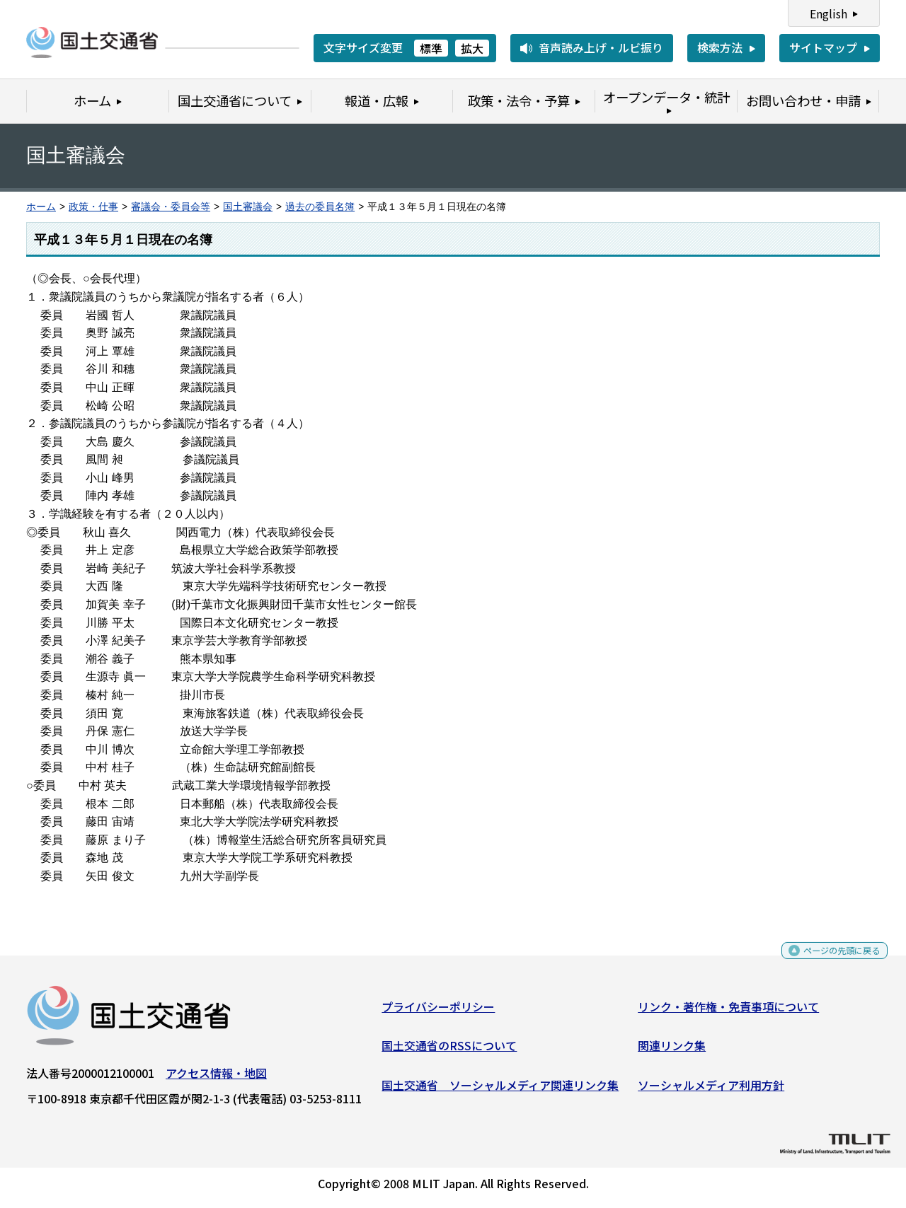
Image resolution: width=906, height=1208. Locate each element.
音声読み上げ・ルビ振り (601, 47)
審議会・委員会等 (170, 207)
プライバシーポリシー (438, 1011)
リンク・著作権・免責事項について (728, 1011)
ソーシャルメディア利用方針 (711, 1089)
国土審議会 (248, 207)
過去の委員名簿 (320, 207)
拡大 (472, 48)
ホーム (41, 207)
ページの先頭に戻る (830, 960)
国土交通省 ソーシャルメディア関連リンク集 (500, 1089)
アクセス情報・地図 (216, 1077)
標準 (431, 48)
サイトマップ (823, 47)
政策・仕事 (93, 207)
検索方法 (719, 47)
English (828, 13)
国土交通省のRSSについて (449, 1051)
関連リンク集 (672, 1051)
